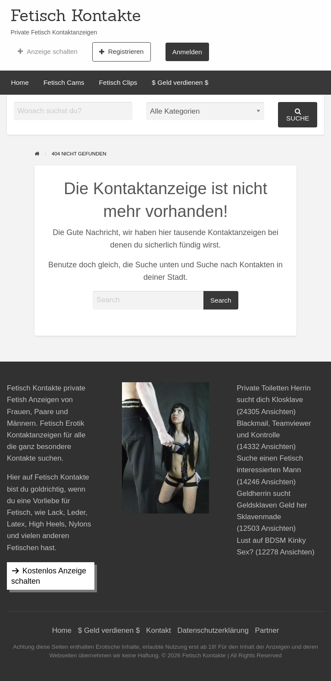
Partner (267, 630)
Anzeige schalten (48, 52)
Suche (297, 114)
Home (20, 82)
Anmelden (187, 52)
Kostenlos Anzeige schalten (48, 575)
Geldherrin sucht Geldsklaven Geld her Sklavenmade (272, 505)
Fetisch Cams (64, 82)
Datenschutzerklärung (213, 630)
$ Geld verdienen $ (180, 82)
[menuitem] (47, 51)
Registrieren (121, 52)
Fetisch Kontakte (75, 15)
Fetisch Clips (118, 82)
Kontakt (158, 630)
